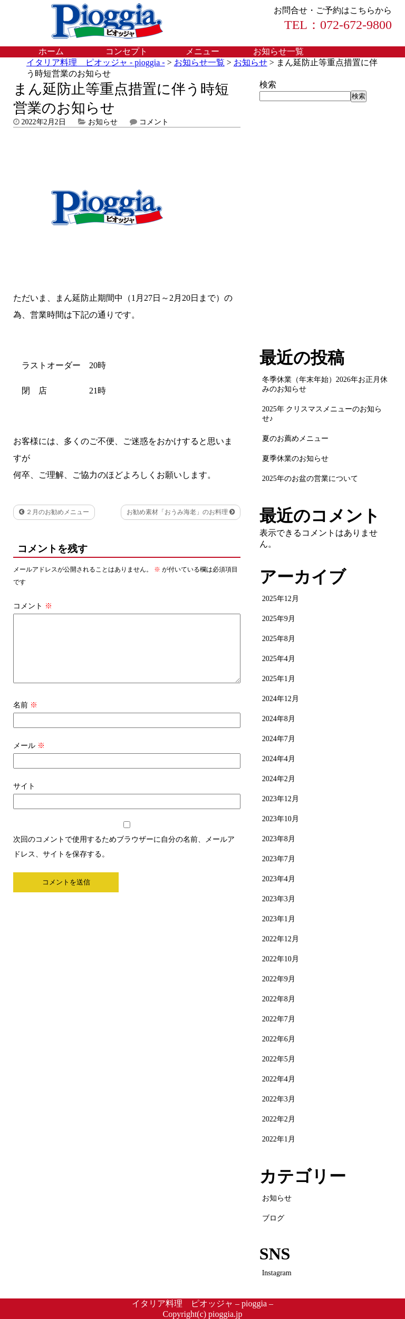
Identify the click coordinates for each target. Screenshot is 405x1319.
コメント (154, 122)
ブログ (273, 1218)
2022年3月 (278, 1099)
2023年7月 (278, 859)
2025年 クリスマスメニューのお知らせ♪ (322, 413)
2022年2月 (278, 1119)
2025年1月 (278, 679)
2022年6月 (278, 1039)
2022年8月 (278, 999)
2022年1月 (278, 1139)
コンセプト (126, 51)
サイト (24, 799)
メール (29, 758)
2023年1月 (278, 919)
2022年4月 (278, 1079)
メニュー (202, 51)
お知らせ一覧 (278, 51)
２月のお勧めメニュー (54, 512)
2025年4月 (278, 659)
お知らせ (103, 122)
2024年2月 (278, 779)
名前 (25, 718)
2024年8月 (278, 719)
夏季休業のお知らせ (295, 458)
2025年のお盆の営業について (310, 479)
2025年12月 (280, 599)
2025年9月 (278, 619)
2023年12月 (280, 799)
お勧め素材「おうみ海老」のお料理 (181, 512)
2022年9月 (278, 979)
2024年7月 (278, 739)
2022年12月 (280, 939)
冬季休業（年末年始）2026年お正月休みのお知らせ (325, 384)
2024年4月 (278, 759)
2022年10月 (280, 959)
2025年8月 (278, 639)
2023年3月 (278, 899)
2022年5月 (278, 1059)
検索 (267, 84)
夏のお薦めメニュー (295, 438)
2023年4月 (278, 879)
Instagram (277, 1273)
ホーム (51, 51)
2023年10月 (280, 819)
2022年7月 (278, 1019)
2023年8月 (278, 839)
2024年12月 (280, 699)
